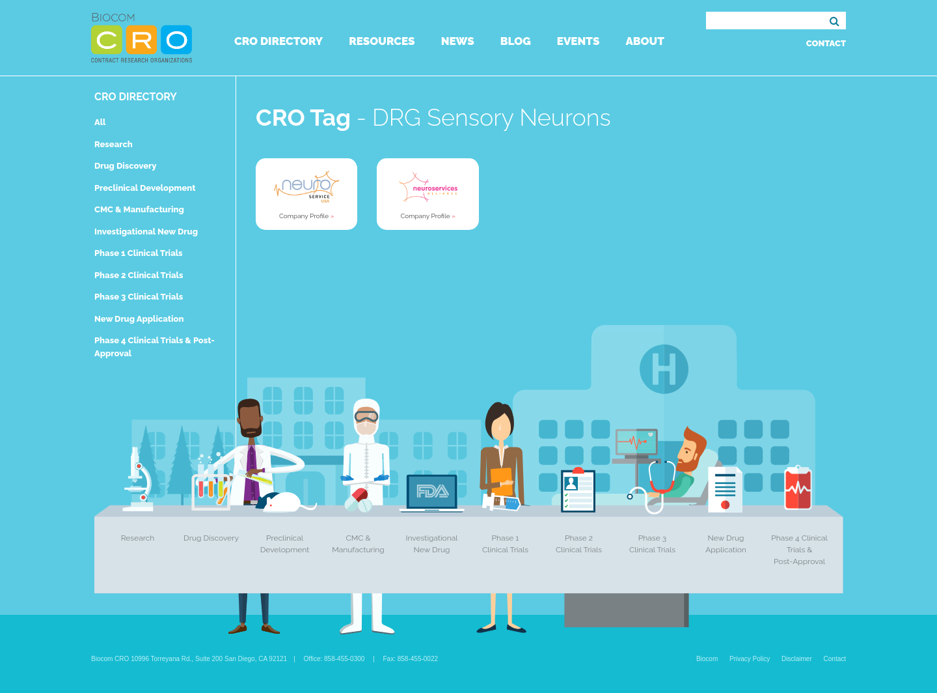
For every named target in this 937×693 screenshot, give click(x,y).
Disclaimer (796, 658)
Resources (381, 41)
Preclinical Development (145, 188)
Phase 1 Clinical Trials (138, 253)
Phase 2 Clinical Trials (138, 275)
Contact (826, 43)
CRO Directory (278, 41)
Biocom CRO (141, 38)
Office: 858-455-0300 (334, 658)
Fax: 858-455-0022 (411, 658)
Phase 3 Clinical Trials (138, 297)
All (99, 122)
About (644, 41)
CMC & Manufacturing (139, 209)
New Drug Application (138, 319)
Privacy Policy (749, 658)
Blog (515, 41)
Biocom (707, 658)
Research (113, 144)
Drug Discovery (125, 166)
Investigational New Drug (146, 231)
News (457, 41)
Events (578, 41)
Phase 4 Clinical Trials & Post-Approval (799, 549)
